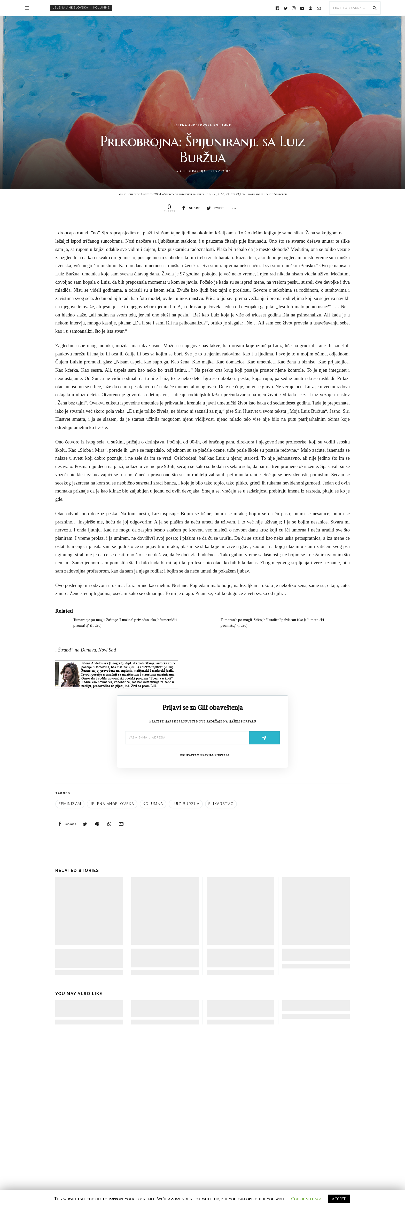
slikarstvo (221, 804)
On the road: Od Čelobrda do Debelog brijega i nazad (310, 1006)
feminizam (69, 804)
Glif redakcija (193, 171)
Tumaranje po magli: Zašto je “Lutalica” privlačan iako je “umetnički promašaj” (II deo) (86, 959)
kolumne (101, 7)
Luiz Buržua (186, 804)
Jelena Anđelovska (70, 7)
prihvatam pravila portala (202, 755)
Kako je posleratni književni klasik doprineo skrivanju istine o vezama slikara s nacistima (240, 958)
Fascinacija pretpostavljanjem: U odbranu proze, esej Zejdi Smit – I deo (239, 1009)
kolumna (153, 804)
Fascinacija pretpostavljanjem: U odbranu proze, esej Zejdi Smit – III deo (86, 1009)
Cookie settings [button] (306, 1198)
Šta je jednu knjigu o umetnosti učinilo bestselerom (315, 955)
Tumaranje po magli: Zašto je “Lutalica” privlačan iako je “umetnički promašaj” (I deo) (162, 958)
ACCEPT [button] (339, 1199)
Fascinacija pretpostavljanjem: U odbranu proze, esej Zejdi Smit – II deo (164, 1009)
